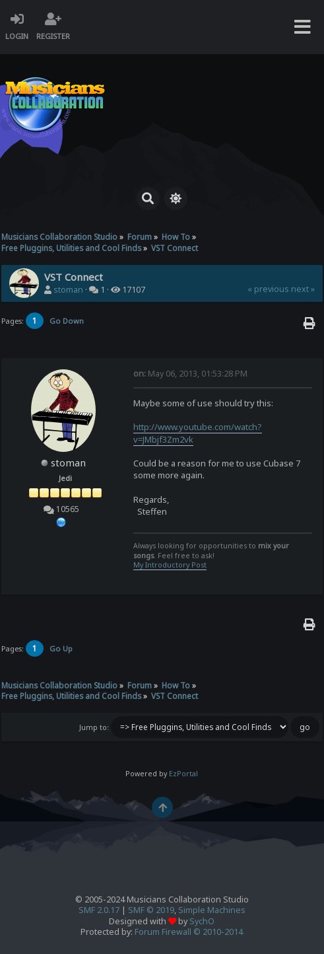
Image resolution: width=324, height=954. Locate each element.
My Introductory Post (170, 564)
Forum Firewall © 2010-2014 (189, 931)
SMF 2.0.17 (99, 910)
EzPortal (183, 773)
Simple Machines (211, 910)
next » (303, 289)
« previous (268, 289)
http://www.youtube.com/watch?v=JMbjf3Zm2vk (197, 433)
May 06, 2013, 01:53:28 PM (190, 373)
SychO (201, 921)
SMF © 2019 (151, 910)
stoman (68, 289)
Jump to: (94, 727)
